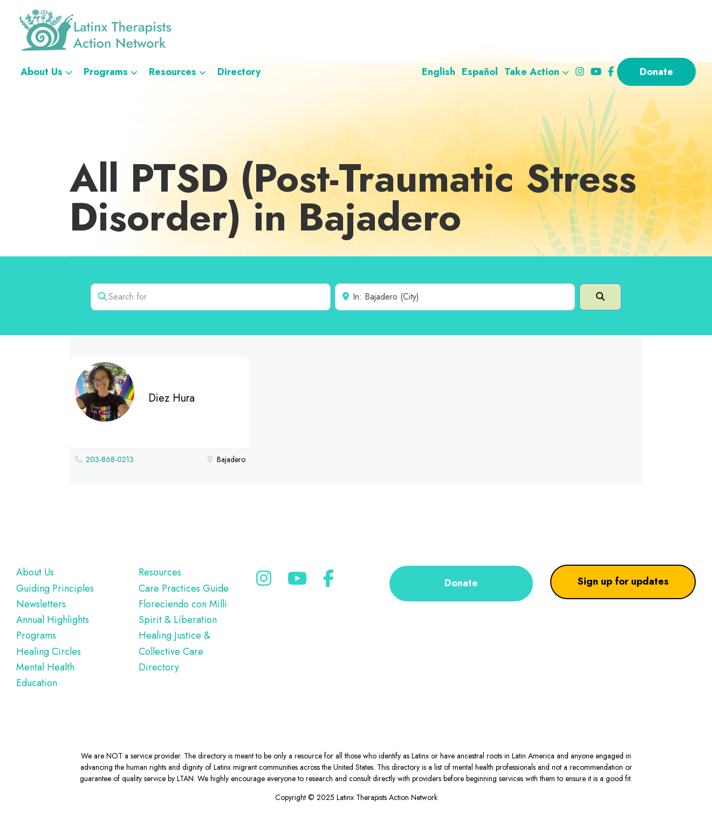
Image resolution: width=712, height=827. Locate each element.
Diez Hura (171, 398)
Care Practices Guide (184, 588)
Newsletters (41, 604)
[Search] (600, 296)
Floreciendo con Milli (183, 604)
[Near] (455, 296)
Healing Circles (48, 652)
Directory (159, 667)
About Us (35, 572)
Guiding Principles (55, 588)
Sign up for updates (623, 581)
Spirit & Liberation (178, 620)
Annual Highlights (52, 620)
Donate (461, 583)
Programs (36, 635)
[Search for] (211, 296)
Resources (160, 572)
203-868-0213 (110, 459)
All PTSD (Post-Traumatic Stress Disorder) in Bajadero (353, 197)
